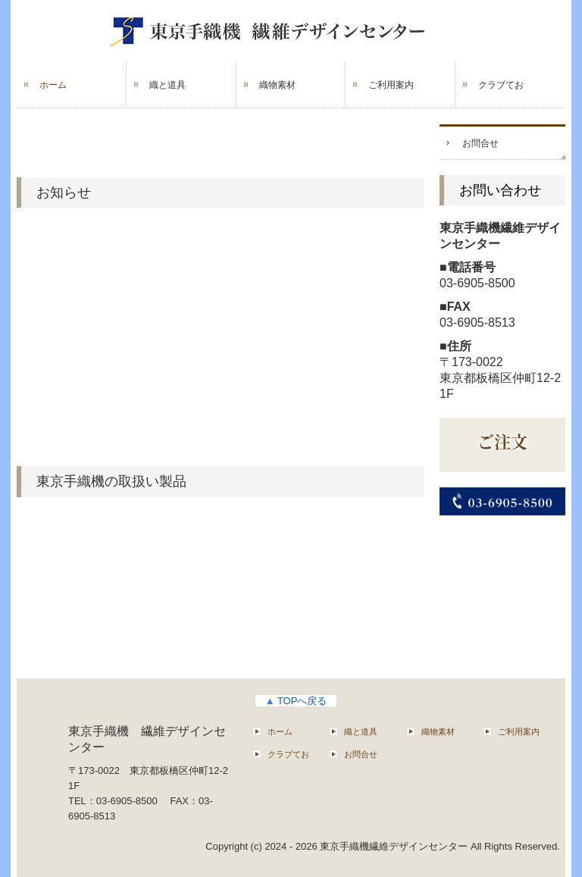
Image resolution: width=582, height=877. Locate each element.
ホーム (53, 85)
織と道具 (167, 85)
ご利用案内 (391, 85)
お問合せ (480, 143)
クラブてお (501, 85)
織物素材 (277, 85)
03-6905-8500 (477, 283)
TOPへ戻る (296, 700)
